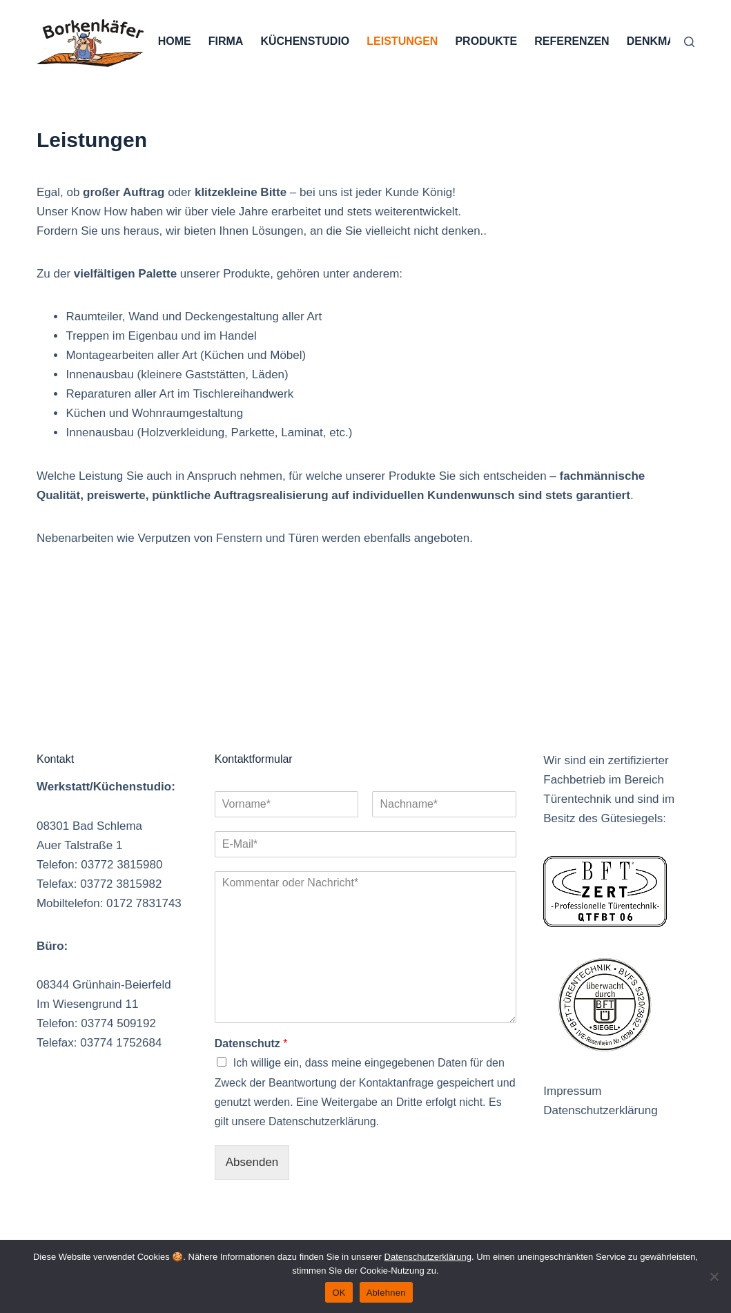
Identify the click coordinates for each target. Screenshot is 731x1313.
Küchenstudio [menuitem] (304, 41)
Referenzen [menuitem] (571, 41)
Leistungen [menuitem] (402, 41)
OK (338, 1292)
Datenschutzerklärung (600, 1110)
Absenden (252, 1162)
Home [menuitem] (174, 41)
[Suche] (689, 42)
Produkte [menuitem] (486, 41)
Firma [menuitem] (226, 41)
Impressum (572, 1091)
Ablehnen (386, 1292)
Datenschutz (251, 1043)
